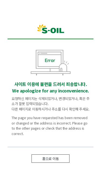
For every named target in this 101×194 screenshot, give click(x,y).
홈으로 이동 (50, 158)
